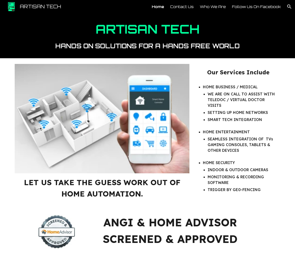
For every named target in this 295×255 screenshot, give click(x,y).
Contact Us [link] (182, 6)
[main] (147, 36)
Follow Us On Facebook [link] (256, 6)
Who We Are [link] (213, 6)
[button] (289, 6)
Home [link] (158, 6)
